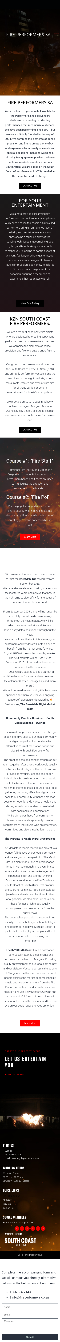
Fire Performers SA (11, 1195)
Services (7, 1204)
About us (7, 1200)
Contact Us (8, 1208)
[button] (6, 5)
